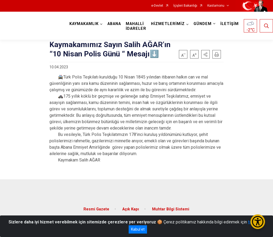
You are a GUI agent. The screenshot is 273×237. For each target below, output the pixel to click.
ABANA (114, 24)
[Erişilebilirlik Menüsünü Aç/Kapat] (257, 221)
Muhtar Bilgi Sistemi (170, 209)
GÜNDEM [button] (203, 24)
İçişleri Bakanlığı (185, 5)
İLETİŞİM (229, 24)
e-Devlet (157, 5)
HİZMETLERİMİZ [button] (168, 24)
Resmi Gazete (96, 209)
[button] (205, 54)
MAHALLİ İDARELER (136, 26)
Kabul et (138, 229)
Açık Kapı (130, 209)
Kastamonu (215, 5)
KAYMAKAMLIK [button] (84, 24)
